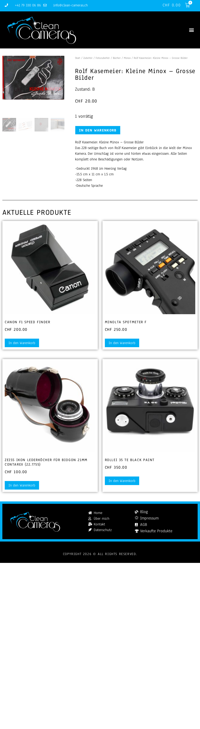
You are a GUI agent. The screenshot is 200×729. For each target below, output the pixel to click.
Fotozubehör (103, 58)
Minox (127, 58)
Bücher (117, 58)
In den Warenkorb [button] (22, 343)
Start (77, 58)
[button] (191, 30)
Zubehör (88, 58)
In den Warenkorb (98, 130)
